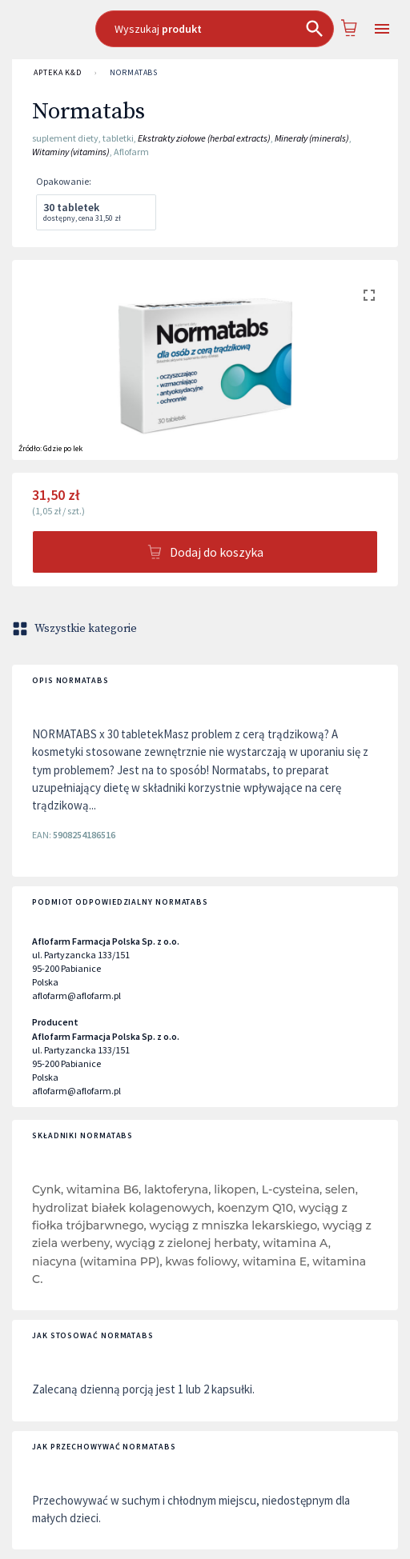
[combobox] (215, 28)
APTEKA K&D (57, 72)
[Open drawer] (382, 29)
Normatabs (133, 72)
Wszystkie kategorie (76, 629)
